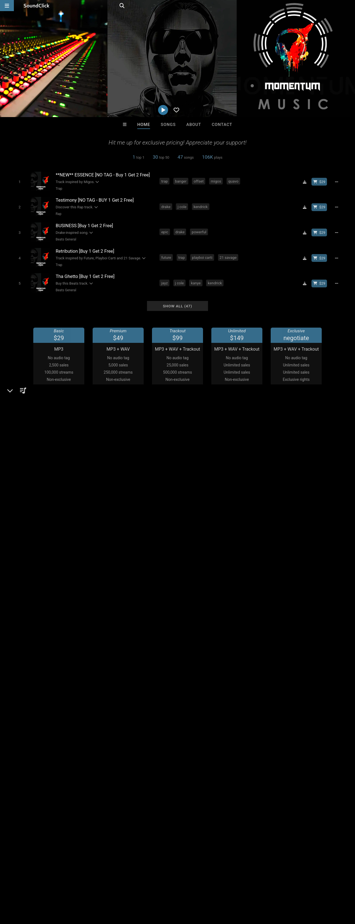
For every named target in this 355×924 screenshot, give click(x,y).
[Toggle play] (19, 181)
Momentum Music (33, 554)
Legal (149, 890)
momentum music (29, 677)
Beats (26, 573)
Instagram (29, 595)
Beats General (65, 239)
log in (291, 635)
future (166, 257)
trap (164, 181)
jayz (164, 282)
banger (181, 181)
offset (199, 181)
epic (164, 231)
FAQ (23, 890)
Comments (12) (269, 554)
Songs (168, 124)
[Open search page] (349, 5)
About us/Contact (49, 890)
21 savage (228, 257)
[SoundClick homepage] (37, 5)
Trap (58, 188)
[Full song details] (337, 182)
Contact (222, 124)
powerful (199, 231)
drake (166, 206)
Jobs (76, 890)
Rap (58, 214)
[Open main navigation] (7, 5)
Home (143, 124)
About (193, 124)
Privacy (132, 890)
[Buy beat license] (319, 182)
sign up (271, 635)
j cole (182, 206)
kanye (196, 282)
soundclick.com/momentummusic (52, 587)
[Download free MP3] (305, 182)
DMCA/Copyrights (103, 890)
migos (216, 181)
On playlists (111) (35, 440)
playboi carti (202, 257)
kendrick (201, 206)
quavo (234, 181)
